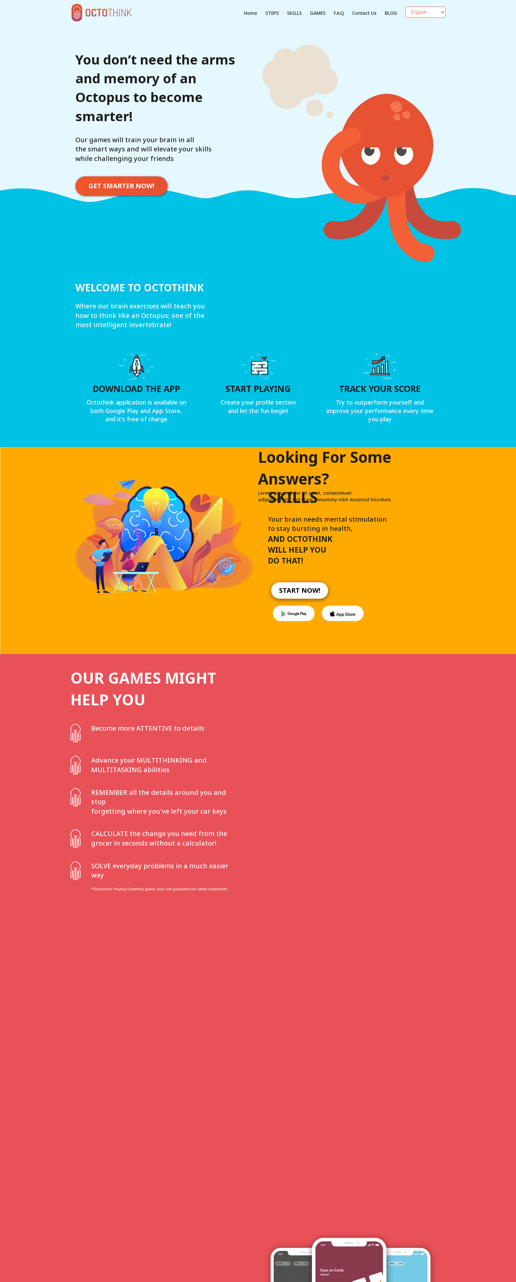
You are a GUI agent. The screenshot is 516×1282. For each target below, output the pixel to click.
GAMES (317, 13)
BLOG (391, 13)
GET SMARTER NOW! (121, 185)
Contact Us (364, 13)
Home (250, 13)
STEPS (272, 13)
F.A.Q (339, 13)
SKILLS (294, 13)
